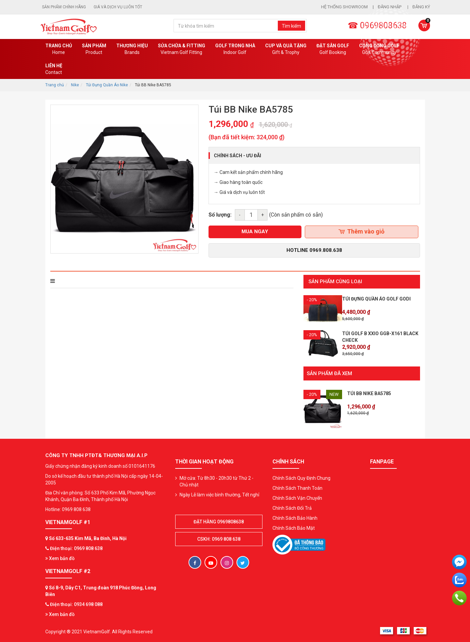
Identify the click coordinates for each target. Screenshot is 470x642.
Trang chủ (58, 49)
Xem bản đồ (60, 557)
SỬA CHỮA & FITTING (181, 49)
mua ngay (254, 232)
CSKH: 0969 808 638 (218, 538)
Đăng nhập (390, 6)
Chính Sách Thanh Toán (297, 487)
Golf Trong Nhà (235, 49)
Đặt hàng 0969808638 (219, 521)
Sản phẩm (94, 49)
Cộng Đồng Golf (379, 49)
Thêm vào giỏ (361, 231)
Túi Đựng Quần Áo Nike (107, 85)
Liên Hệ (53, 69)
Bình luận (141, 281)
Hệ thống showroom (344, 6)
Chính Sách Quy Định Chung (301, 477)
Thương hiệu (132, 49)
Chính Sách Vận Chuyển (297, 497)
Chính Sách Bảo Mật (293, 527)
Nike (75, 85)
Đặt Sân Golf (332, 49)
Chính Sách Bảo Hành (294, 517)
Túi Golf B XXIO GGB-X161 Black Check (380, 337)
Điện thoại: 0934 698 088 (76, 603)
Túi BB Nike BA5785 (369, 392)
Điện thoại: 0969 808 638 (76, 547)
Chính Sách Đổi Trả (292, 507)
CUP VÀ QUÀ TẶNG (285, 49)
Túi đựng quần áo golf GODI (376, 299)
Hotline (314, 250)
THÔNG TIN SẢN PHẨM (79, 281)
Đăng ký (421, 6)
